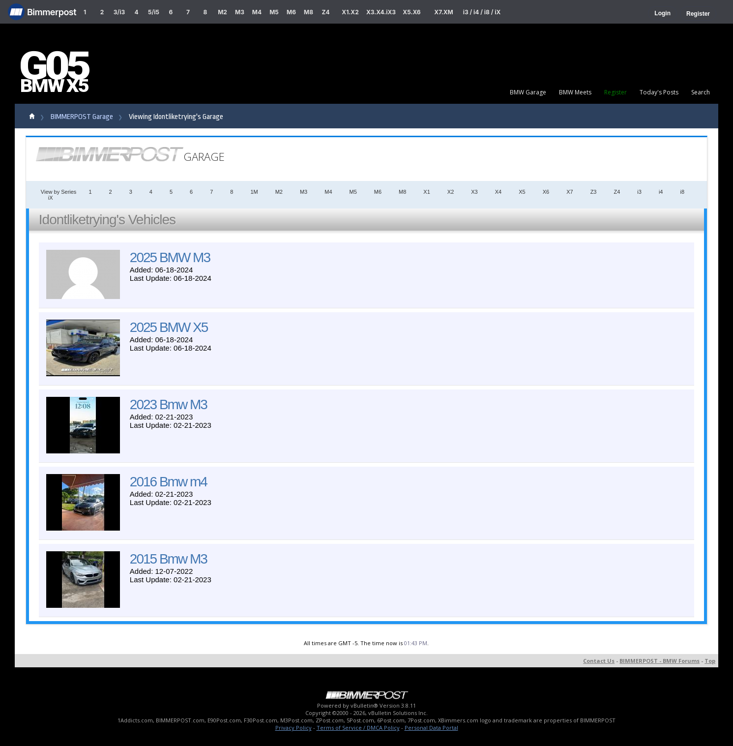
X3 (474, 192)
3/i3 (119, 12)
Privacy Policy (293, 727)
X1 (426, 192)
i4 (661, 192)
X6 (546, 192)
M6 (291, 12)
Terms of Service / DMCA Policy (358, 727)
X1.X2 (350, 12)
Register (698, 13)
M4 (257, 12)
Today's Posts (659, 92)
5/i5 (153, 12)
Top (709, 660)
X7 (569, 192)
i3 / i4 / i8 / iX (482, 12)
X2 (450, 192)
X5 (522, 192)
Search (700, 92)
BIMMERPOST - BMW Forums (659, 660)
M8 (308, 12)
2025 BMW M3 (170, 257)
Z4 (325, 12)
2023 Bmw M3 (168, 404)
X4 (498, 192)
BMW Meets (575, 92)
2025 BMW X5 (169, 327)
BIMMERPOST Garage (82, 117)
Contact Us (599, 660)
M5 (274, 12)
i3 (639, 192)
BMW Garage (528, 92)
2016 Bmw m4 (168, 481)
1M (254, 192)
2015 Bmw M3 (168, 559)
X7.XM (443, 12)
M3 (239, 12)
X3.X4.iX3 (381, 12)
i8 (682, 192)
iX (50, 198)
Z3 (593, 192)
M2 (222, 12)
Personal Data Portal (431, 727)
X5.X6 (411, 12)
